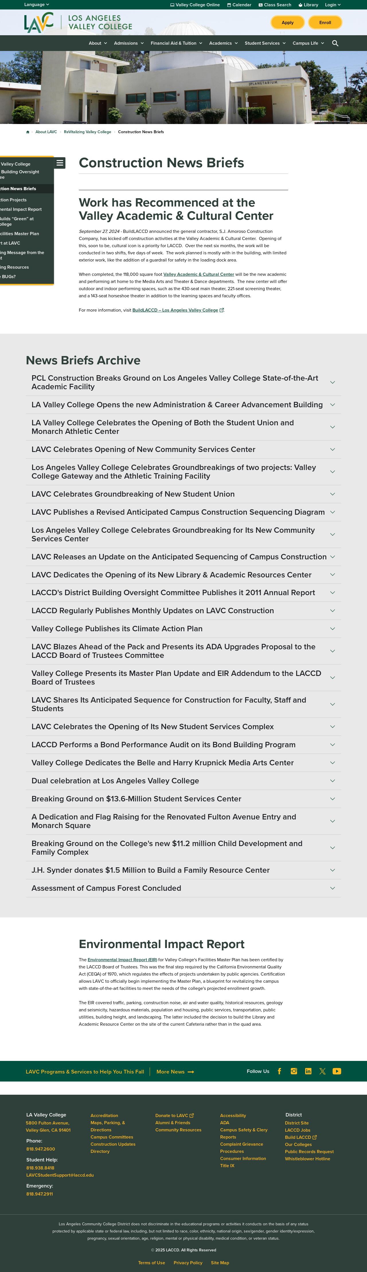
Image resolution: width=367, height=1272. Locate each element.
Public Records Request (309, 1151)
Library (311, 5)
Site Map (220, 1262)
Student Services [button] (262, 43)
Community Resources (178, 1129)
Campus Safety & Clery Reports (244, 1133)
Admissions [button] (126, 43)
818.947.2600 (40, 1148)
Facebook (279, 1071)
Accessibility (233, 1115)
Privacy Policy (188, 1262)
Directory (100, 1151)
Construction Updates (113, 1144)
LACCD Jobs (298, 1129)
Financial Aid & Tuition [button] (173, 43)
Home (28, 132)
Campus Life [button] (305, 43)
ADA (224, 1122)
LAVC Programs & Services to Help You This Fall (85, 1071)
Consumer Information (243, 1158)
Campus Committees (112, 1137)
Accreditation (104, 1115)
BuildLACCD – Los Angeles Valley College (178, 310)
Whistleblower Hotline (307, 1158)
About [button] (95, 43)
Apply (288, 22)
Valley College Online (198, 5)
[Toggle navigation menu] (5, 163)
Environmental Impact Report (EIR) (122, 959)
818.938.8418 (40, 1167)
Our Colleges (298, 1144)
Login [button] (330, 5)
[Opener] (361, 1069)
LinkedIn (308, 1071)
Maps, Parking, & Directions (108, 1126)
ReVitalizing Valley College (87, 132)
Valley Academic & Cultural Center (198, 274)
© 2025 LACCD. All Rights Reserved (183, 1250)
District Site (297, 1122)
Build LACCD (301, 1137)
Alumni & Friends (172, 1122)
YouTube (337, 1071)
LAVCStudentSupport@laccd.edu (60, 1174)
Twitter (322, 1071)
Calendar (242, 5)
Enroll (325, 22)
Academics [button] (220, 43)
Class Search (277, 5)
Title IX (227, 1165)
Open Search (335, 43)
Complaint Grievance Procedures (241, 1148)
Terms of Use (151, 1262)
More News (171, 1071)
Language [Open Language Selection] (34, 4)
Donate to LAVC (174, 1115)
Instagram (294, 1071)
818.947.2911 (39, 1193)
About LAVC (46, 132)
